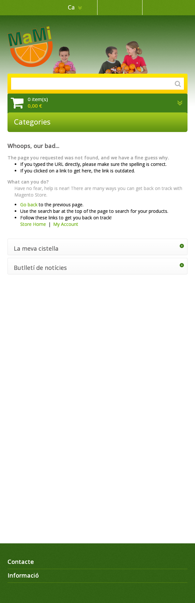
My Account (65, 224)
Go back (29, 204)
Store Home (33, 224)
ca (72, 7)
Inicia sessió (165, 7)
